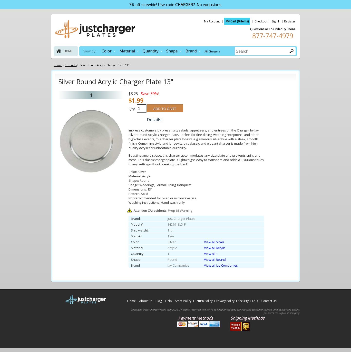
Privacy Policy (225, 301)
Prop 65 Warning (163, 210)
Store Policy (183, 301)
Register (289, 21)
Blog (159, 301)
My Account (212, 21)
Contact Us (268, 301)
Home (131, 301)
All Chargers (212, 51)
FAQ (255, 301)
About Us (145, 301)
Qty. (132, 108)
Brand (191, 51)
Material (127, 51)
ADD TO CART (164, 109)
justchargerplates (95, 29)
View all (214, 242)
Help (168, 301)
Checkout (260, 21)
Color (107, 51)
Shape (172, 51)
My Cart (237, 21)
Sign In (276, 21)
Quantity (150, 51)
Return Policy (204, 301)
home (68, 51)
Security (243, 301)
